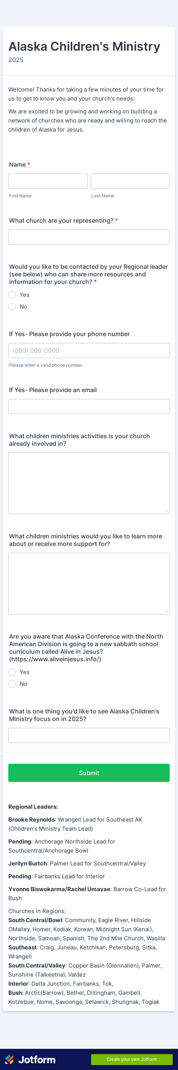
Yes (24, 294)
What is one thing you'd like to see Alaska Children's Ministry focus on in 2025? (84, 715)
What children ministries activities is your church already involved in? (79, 439)
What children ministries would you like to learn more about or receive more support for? (85, 539)
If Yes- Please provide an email (53, 390)
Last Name (102, 195)
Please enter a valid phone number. (46, 365)
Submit (89, 773)
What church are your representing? (63, 220)
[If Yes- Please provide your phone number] (89, 350)
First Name (20, 195)
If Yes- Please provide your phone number (69, 334)
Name (19, 164)
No (23, 306)
